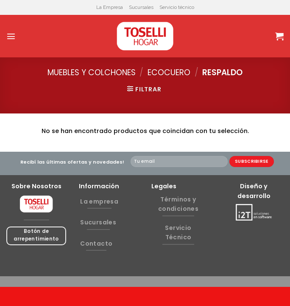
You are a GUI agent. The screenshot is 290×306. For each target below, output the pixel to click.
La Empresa (109, 7)
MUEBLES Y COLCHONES (91, 72)
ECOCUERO (169, 72)
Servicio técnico (176, 7)
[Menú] (11, 36)
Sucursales (141, 7)
